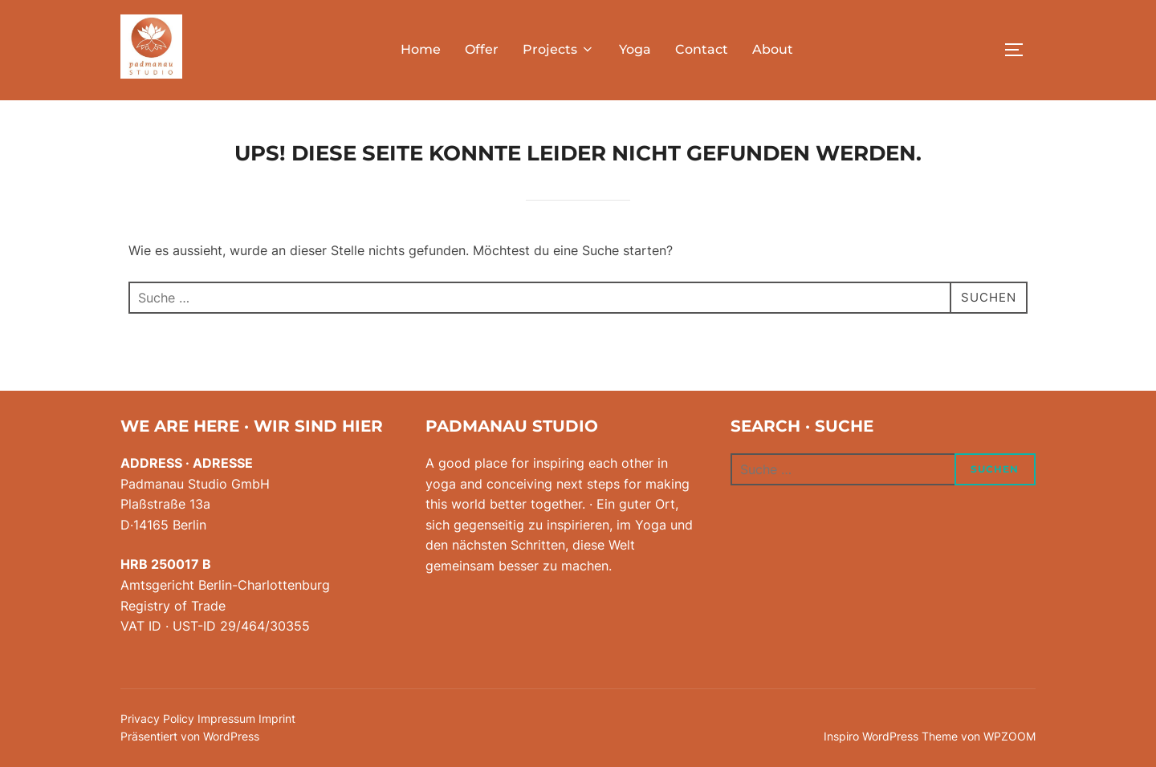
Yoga (635, 49)
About (772, 49)
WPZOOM (1009, 736)
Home (421, 49)
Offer (482, 49)
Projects (559, 49)
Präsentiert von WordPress (189, 736)
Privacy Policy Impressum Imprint (207, 718)
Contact (701, 49)
